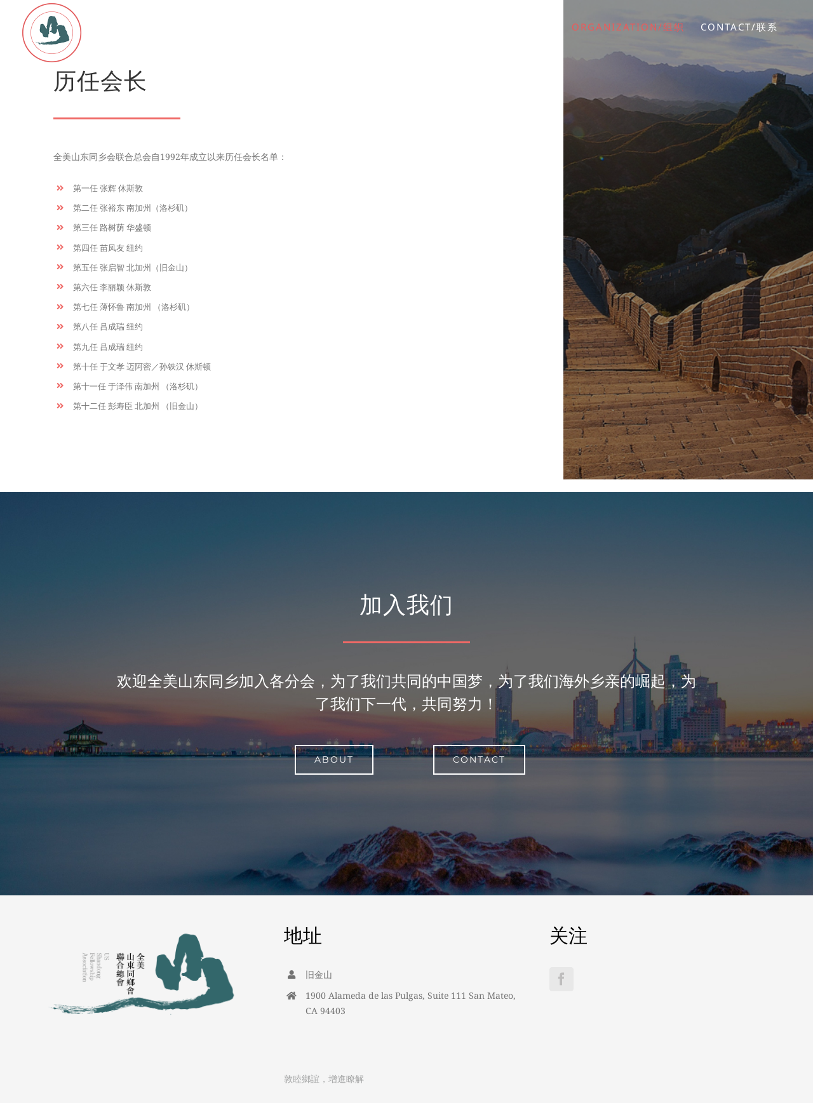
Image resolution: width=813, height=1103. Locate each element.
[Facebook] (561, 979)
